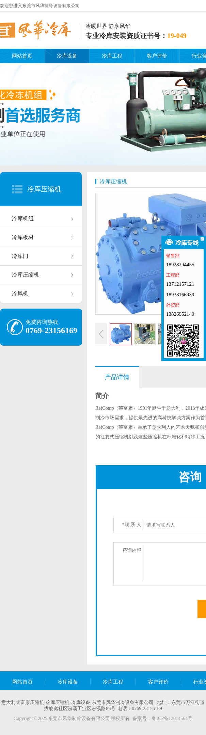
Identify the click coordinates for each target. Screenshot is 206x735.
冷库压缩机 (44, 189)
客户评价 (157, 56)
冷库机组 (23, 218)
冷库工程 (112, 56)
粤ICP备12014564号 (172, 718)
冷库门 (20, 256)
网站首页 (22, 56)
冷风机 (20, 293)
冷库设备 (67, 56)
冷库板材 (23, 237)
